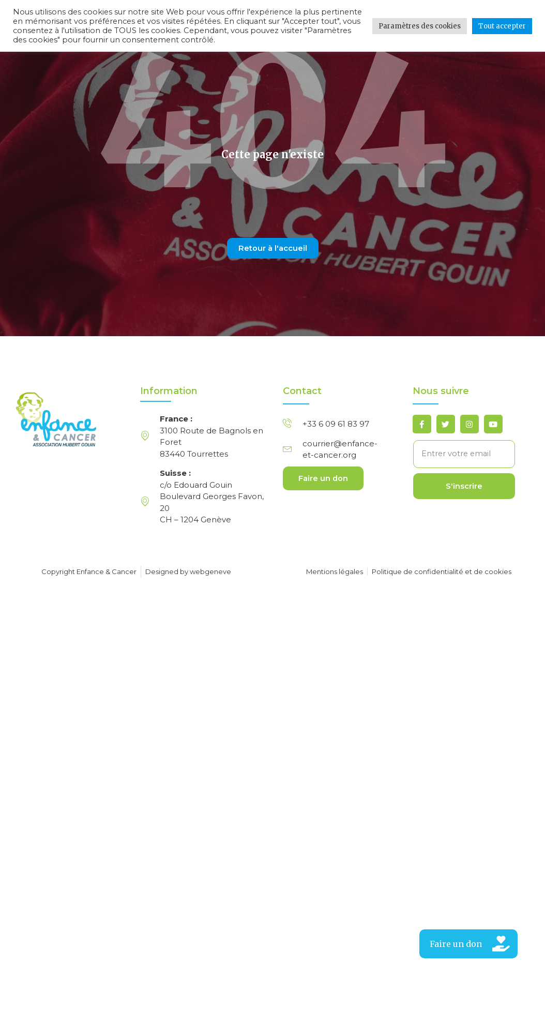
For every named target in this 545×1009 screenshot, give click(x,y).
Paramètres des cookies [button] (420, 26)
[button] (468, 943)
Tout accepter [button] (502, 26)
